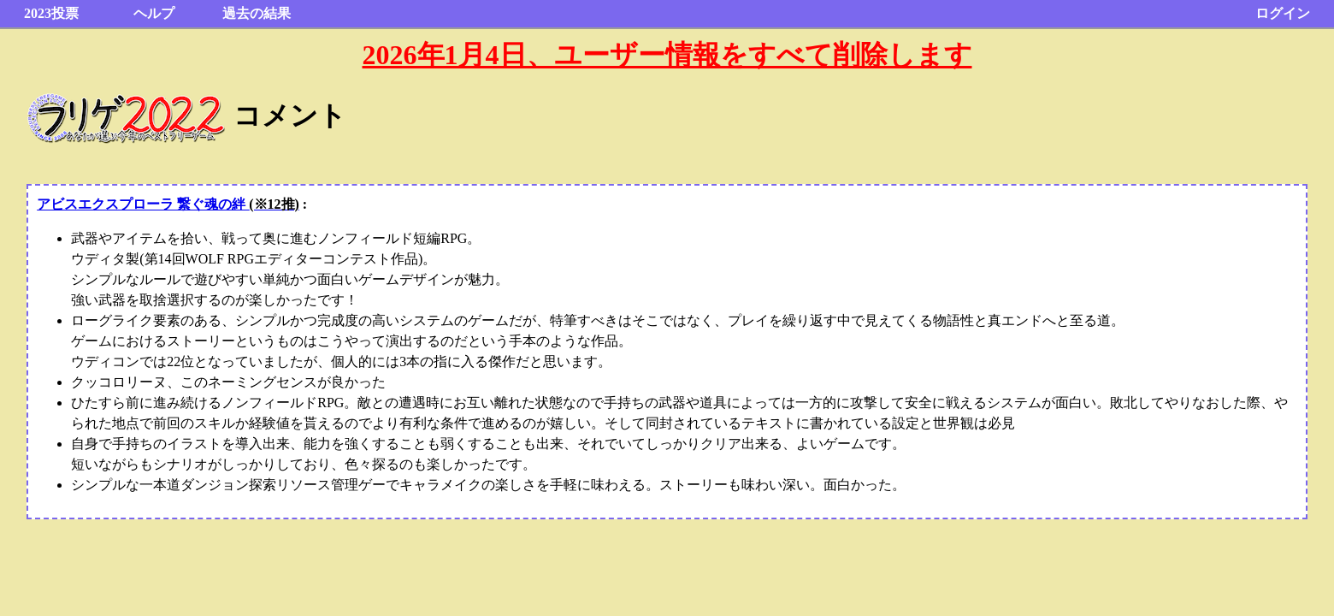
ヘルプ (153, 13)
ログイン (1282, 13)
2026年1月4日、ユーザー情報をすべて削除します (667, 54)
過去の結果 (256, 13)
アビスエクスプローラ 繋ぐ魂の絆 (168, 204)
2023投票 (51, 13)
